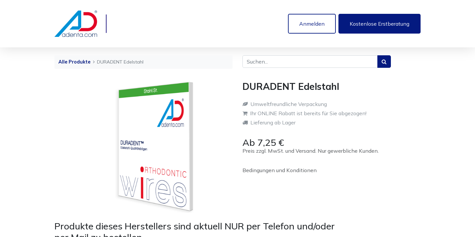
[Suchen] (384, 61)
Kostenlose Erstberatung (379, 23)
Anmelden (312, 23)
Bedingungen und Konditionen (279, 170)
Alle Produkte (74, 62)
